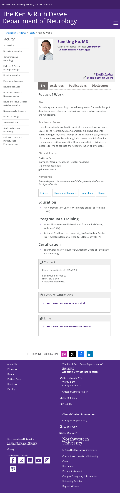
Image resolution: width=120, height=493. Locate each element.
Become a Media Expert (100, 77)
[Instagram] (64, 354)
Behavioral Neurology (13, 51)
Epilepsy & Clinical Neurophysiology (11, 68)
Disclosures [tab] (100, 86)
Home (23, 33)
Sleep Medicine (10, 122)
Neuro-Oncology (11, 116)
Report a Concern (71, 486)
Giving (10, 449)
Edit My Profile (104, 73)
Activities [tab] (57, 86)
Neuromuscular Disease (14, 111)
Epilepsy (44, 192)
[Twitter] (72, 354)
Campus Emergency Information (79, 476)
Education (12, 369)
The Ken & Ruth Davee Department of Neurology (39, 17)
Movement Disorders (13, 81)
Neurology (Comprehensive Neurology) (79, 48)
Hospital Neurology (12, 75)
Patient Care (14, 379)
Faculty (32, 33)
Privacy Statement (72, 471)
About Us (12, 364)
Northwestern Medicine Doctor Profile (69, 326)
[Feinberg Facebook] (13, 460)
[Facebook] (81, 354)
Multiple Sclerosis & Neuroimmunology (12, 94)
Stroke (101, 192)
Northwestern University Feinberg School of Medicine (27, 4)
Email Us (67, 404)
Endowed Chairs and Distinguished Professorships (12, 140)
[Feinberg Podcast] (13, 469)
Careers (66, 461)
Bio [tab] (42, 86)
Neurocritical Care (11, 86)
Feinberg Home (11, 33)
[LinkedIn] (90, 354)
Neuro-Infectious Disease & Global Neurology (15, 103)
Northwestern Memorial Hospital (66, 303)
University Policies (72, 481)
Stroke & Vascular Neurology (11, 130)
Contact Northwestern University (80, 456)
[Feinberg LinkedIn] (30, 460)
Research (12, 374)
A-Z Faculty (8, 45)
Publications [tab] (78, 86)
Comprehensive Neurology (10, 58)
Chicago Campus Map (73, 391)
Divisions (12, 384)
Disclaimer (68, 466)
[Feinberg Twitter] (21, 460)
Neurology (87, 192)
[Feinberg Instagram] (47, 460)
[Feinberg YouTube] (38, 460)
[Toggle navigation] (115, 22)
